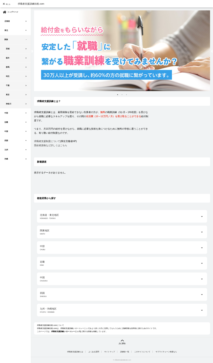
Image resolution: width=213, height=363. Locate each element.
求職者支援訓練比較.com (31, 4)
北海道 (7, 21)
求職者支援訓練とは (75, 352)
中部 (6, 113)
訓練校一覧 (124, 352)
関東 (6, 40)
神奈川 (8, 104)
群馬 (7, 67)
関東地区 (122, 232)
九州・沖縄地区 (122, 310)
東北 (6, 30)
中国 (6, 131)
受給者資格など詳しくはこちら (50, 145)
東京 (7, 95)
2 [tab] (122, 94)
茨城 (7, 49)
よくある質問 (93, 352)
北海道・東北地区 (122, 217)
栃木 (7, 58)
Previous (31, 51)
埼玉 (7, 76)
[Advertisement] (182, 131)
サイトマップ (109, 352)
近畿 (6, 122)
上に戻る (122, 343)
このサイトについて (142, 352)
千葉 (7, 85)
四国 (6, 141)
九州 (6, 150)
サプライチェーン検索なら (166, 352)
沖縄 (6, 159)
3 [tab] (126, 94)
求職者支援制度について (47, 141)
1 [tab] (117, 94)
